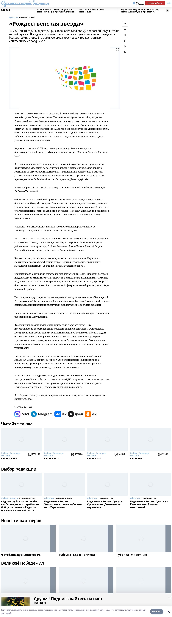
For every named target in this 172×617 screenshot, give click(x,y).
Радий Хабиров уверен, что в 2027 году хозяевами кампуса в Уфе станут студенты (140, 10)
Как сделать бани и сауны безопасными (91, 10)
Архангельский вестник (25, 3)
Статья (5, 9)
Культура (13, 17)
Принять (156, 611)
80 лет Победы (155, 3)
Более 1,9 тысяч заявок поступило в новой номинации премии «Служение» (56, 10)
